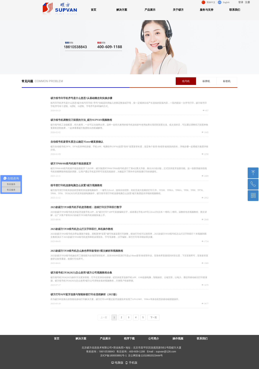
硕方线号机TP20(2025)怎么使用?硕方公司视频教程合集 (81, 272)
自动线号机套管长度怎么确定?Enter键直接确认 (77, 141)
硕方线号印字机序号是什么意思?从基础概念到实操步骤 (81, 98)
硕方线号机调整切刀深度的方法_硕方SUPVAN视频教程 (81, 120)
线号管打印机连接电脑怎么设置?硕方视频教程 (76, 185)
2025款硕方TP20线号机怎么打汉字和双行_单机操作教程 (82, 229)
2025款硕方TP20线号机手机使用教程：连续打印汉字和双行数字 (86, 207)
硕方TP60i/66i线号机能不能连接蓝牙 (71, 163)
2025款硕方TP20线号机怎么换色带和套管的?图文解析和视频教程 (87, 250)
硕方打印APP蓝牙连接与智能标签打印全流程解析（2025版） (84, 294)
